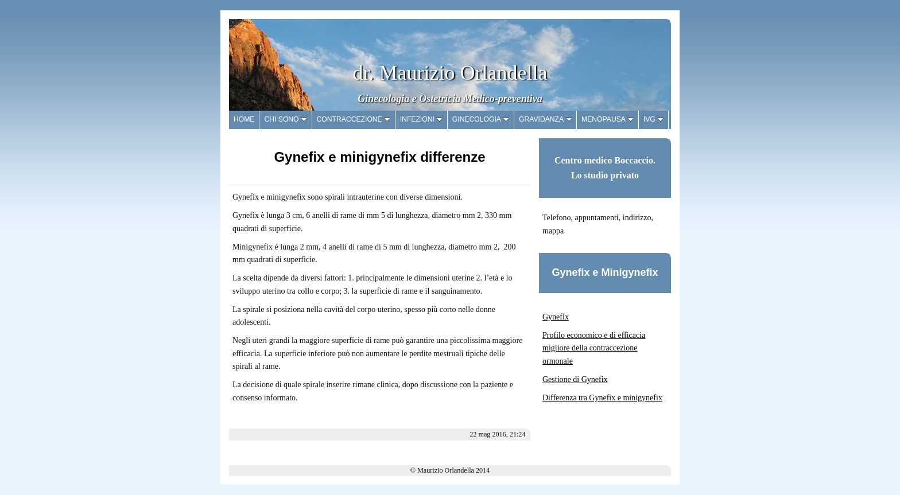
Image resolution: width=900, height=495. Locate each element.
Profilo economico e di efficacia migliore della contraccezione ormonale (593, 348)
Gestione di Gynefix (575, 379)
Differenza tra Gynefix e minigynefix (602, 397)
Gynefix (555, 317)
